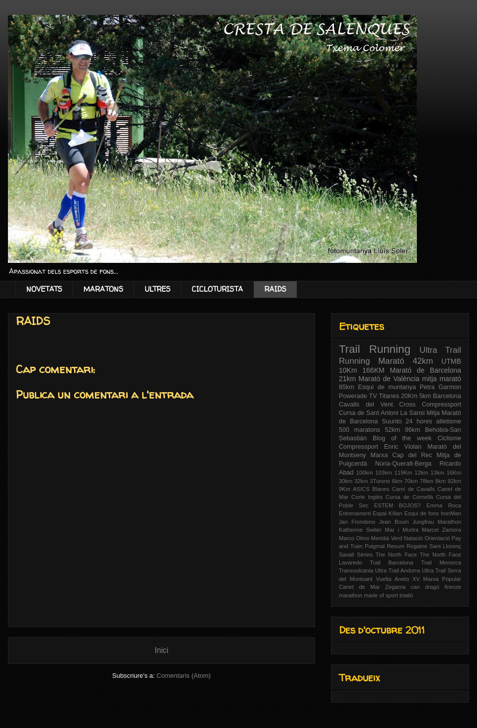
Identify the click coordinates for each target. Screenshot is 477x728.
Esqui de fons (421, 513)
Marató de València (389, 379)
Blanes (380, 489)
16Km (454, 473)
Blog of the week (402, 438)
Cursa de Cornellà (409, 497)
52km (392, 429)
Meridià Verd (386, 538)
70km (411, 481)
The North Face (396, 555)
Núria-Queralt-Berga (403, 463)
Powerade (353, 396)
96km (412, 429)
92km (454, 481)
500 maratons (359, 429)
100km (364, 473)
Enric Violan (402, 446)
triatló (406, 595)
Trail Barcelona (391, 563)
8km (440, 481)
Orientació (437, 538)
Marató (391, 361)
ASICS (361, 489)
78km (426, 481)
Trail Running (374, 349)
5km (425, 396)
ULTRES (157, 289)
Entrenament (355, 513)
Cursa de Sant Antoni (368, 412)
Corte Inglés (367, 497)
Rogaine (416, 546)
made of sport (381, 595)
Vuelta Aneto (392, 579)
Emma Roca (443, 505)
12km (421, 473)
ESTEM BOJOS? (397, 505)
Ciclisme (449, 438)
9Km (344, 489)
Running (354, 361)
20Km (409, 396)
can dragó (425, 587)
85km (346, 387)
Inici (161, 650)
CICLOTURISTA (217, 289)
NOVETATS (44, 289)
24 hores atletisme (433, 421)
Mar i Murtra (402, 530)
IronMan (451, 513)
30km (345, 481)
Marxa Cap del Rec (401, 455)
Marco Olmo (354, 538)
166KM (373, 370)
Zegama (395, 587)
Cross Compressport (430, 404)
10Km (348, 370)
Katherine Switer (360, 530)
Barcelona (447, 396)
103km (383, 473)
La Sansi (412, 412)
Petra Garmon (440, 387)
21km (347, 379)
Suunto (392, 421)
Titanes (389, 396)
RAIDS (275, 289)
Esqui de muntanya (387, 387)
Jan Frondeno (357, 522)
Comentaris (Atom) (184, 675)
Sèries (365, 555)
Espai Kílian (387, 513)
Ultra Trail (440, 350)
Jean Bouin (393, 522)
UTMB (451, 361)
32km (361, 481)
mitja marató (442, 379)
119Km (403, 473)
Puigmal (375, 546)
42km (422, 361)
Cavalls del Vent (366, 404)
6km (397, 481)
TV (373, 396)
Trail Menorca (441, 563)
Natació (413, 538)
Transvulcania (356, 570)
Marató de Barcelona (425, 370)
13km (437, 473)
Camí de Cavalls (413, 489)
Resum (395, 546)
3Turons (380, 481)
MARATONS (103, 289)
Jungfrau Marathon (436, 522)
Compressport (358, 446)
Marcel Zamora (441, 530)
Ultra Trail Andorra (397, 570)
